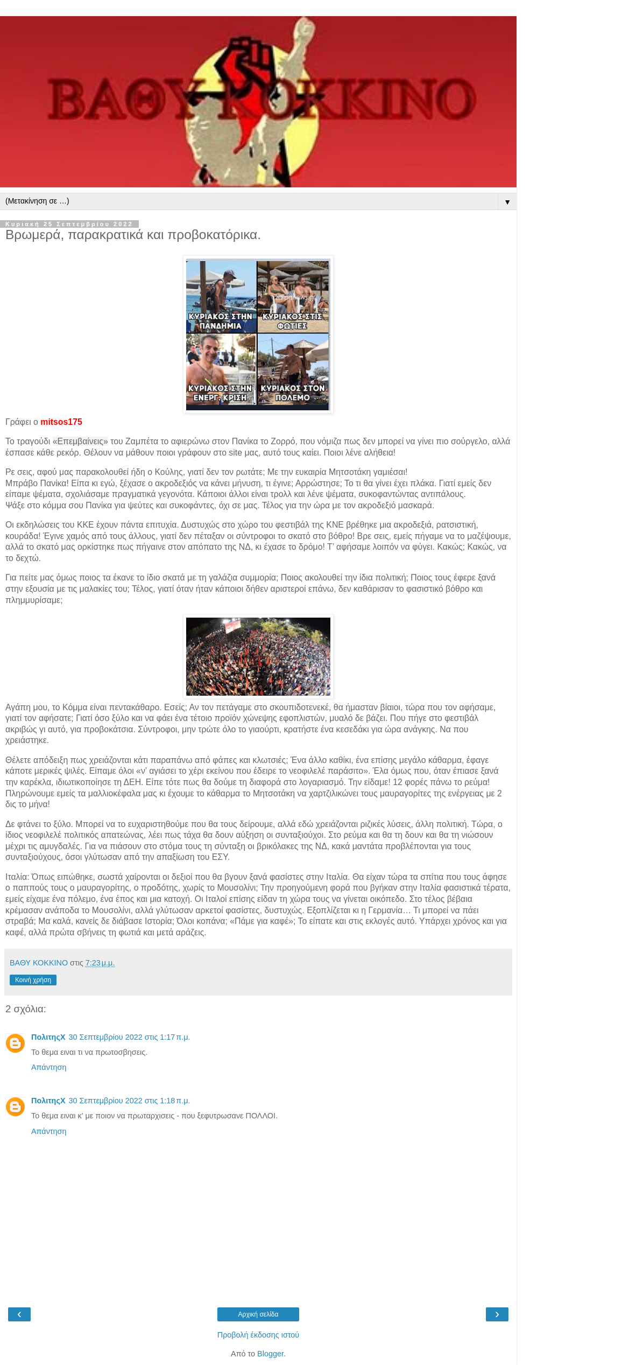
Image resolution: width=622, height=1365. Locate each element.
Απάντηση (48, 1067)
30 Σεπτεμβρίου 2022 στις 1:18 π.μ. (129, 1100)
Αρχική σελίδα (258, 1314)
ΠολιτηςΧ (48, 1037)
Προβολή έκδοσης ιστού (258, 1335)
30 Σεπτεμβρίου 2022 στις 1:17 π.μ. (129, 1037)
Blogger (270, 1353)
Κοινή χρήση (33, 980)
